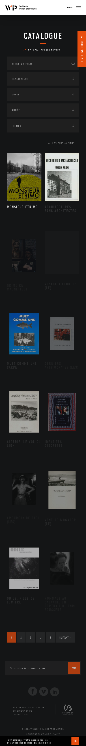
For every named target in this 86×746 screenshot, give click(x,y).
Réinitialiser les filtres (42, 50)
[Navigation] (78, 7)
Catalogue (43, 36)
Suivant (65, 637)
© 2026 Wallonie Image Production (43, 729)
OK (75, 741)
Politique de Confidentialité (43, 734)
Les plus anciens (63, 143)
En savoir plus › (42, 742)
